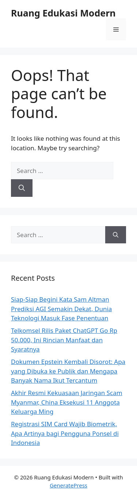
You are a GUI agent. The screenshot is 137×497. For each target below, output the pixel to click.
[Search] (22, 188)
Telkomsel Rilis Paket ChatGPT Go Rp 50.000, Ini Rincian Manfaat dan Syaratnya (64, 339)
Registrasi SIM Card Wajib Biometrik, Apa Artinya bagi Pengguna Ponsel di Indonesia (65, 433)
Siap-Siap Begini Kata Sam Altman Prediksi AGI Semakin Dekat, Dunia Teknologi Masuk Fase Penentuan (61, 308)
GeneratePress (68, 485)
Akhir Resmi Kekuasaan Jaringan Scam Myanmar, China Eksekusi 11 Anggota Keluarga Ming (66, 402)
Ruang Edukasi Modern (63, 13)
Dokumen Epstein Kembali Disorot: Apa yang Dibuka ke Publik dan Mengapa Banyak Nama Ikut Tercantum (68, 370)
